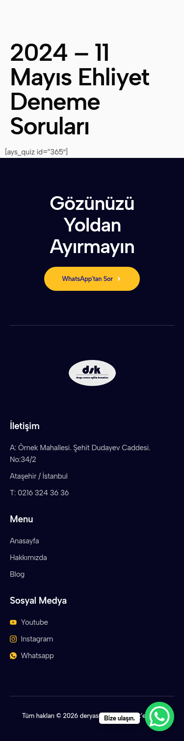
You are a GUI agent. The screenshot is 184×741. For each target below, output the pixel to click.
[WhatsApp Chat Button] (159, 716)
